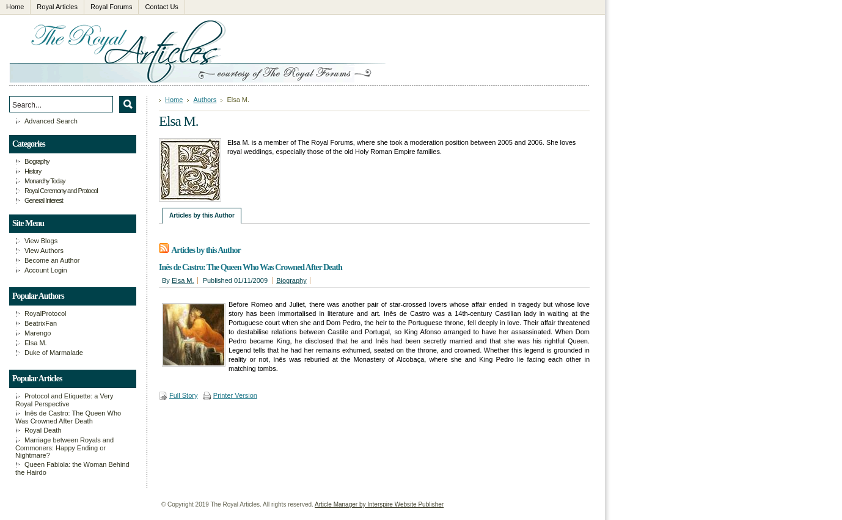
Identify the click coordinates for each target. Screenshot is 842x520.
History (32, 171)
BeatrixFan (40, 323)
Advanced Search (51, 121)
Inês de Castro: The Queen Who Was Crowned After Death (250, 267)
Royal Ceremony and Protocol (61, 190)
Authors (204, 99)
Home (174, 99)
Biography (291, 280)
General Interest (43, 200)
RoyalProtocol (45, 313)
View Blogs (40, 240)
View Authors (44, 250)
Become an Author (52, 260)
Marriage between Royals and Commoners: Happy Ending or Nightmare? (64, 447)
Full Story (183, 395)
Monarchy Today (44, 181)
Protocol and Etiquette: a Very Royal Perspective (64, 400)
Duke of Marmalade (53, 352)
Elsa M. (183, 280)
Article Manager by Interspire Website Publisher (379, 504)
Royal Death (43, 430)
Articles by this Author (202, 215)
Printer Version (235, 395)
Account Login (45, 270)
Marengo (37, 333)
